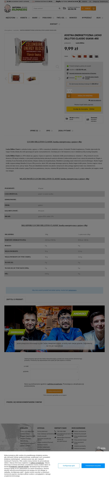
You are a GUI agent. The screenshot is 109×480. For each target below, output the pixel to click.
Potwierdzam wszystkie (93, 465)
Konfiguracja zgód (69, 465)
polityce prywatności (37, 463)
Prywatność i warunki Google (19, 466)
